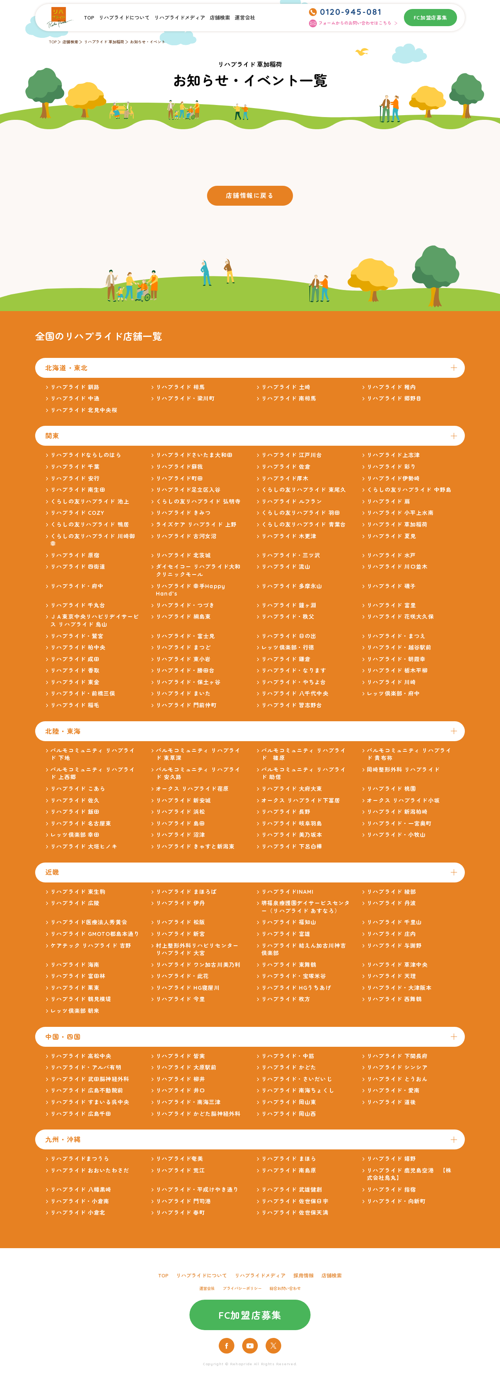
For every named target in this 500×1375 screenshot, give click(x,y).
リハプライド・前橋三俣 (82, 693)
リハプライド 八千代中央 (294, 693)
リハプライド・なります (293, 670)
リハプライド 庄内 (391, 933)
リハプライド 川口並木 (397, 566)
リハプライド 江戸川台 (291, 455)
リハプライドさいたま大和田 (194, 455)
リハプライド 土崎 (286, 387)
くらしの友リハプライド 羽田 (300, 512)
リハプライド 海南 (75, 964)
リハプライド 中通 (75, 398)
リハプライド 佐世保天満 (294, 1212)
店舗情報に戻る (250, 195)
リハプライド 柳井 (180, 1079)
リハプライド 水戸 (391, 555)
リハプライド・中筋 (287, 1056)
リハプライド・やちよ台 (293, 682)
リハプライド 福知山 (288, 922)
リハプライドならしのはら (85, 455)
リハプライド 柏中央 (77, 647)
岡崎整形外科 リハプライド (403, 769)
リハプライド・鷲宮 (77, 636)
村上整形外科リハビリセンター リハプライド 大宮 (197, 949)
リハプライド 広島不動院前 (86, 1090)
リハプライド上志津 (393, 455)
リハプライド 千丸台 (77, 605)
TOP (89, 17)
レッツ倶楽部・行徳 (287, 647)
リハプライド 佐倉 (286, 466)
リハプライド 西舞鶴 (394, 999)
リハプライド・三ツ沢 (290, 555)
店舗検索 (220, 17)
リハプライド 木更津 (288, 536)
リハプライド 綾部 (391, 891)
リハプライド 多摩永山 (291, 586)
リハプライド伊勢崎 (393, 478)
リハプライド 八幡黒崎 (80, 1189)
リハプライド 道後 (391, 1102)
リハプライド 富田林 (77, 976)
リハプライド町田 (179, 478)
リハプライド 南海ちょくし (297, 1090)
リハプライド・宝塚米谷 (293, 976)
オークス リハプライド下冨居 (300, 800)
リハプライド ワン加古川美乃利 (198, 964)
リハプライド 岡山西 (288, 1113)
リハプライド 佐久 (75, 800)
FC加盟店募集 (430, 17)
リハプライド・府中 (77, 586)
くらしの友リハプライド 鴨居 (89, 524)
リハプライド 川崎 (391, 682)
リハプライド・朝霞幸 (396, 659)
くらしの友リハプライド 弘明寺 (198, 501)
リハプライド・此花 (182, 976)
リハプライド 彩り (391, 466)
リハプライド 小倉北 (77, 1212)
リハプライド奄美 (179, 1158)
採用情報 (303, 1275)
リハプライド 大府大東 (291, 788)
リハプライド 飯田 (75, 811)
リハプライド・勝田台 (185, 670)
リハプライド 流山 (286, 566)
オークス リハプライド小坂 (403, 800)
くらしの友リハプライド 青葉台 (303, 524)
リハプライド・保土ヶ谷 (188, 682)
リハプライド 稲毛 (75, 705)
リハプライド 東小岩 (183, 659)
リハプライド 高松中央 (80, 1056)
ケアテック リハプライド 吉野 (90, 945)
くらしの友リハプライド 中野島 (409, 489)
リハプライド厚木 (285, 478)
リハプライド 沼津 (180, 834)
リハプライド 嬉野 (391, 1158)
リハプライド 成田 (75, 659)
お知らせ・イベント (147, 41)
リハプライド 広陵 (75, 903)
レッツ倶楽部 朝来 (75, 1010)
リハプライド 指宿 (391, 1189)
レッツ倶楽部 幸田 (75, 834)
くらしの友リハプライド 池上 (89, 501)
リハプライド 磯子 (391, 586)
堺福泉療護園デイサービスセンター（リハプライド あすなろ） (305, 907)
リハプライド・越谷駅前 (399, 647)
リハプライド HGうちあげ (296, 987)
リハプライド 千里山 (394, 922)
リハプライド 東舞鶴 (288, 964)
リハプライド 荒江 (180, 1170)
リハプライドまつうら (79, 1158)
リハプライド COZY (77, 512)
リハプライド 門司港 (183, 1201)
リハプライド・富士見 (185, 636)
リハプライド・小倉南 (79, 1201)
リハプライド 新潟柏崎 (397, 811)
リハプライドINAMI (287, 891)
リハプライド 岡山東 (288, 1102)
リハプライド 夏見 (391, 536)
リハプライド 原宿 (75, 555)
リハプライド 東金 (75, 682)
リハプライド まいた (183, 693)
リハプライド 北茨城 (183, 555)
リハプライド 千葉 (75, 466)
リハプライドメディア (179, 17)
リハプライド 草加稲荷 (104, 41)
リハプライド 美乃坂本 (291, 834)
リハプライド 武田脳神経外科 (89, 1079)
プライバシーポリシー (242, 1288)
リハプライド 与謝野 (394, 945)
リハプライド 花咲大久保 (400, 616)
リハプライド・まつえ (396, 636)
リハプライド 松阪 (180, 922)
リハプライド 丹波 (391, 903)
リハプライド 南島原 (288, 1170)
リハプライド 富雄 (286, 933)
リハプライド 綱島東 (183, 616)
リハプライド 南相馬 (288, 398)
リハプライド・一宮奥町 (399, 823)
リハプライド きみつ (183, 512)
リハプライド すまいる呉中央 (89, 1102)
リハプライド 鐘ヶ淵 (288, 605)
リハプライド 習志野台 (291, 705)
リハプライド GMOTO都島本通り (94, 933)
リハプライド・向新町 (396, 1201)
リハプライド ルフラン (291, 501)
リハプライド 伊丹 (180, 903)
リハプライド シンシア (397, 1067)
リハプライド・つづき (185, 605)
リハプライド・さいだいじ (296, 1079)
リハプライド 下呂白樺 (291, 846)
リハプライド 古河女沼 (186, 536)
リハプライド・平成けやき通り (197, 1189)
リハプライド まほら (288, 1158)
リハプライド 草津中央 (397, 964)
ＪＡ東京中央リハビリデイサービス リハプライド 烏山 (94, 620)
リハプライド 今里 (180, 999)
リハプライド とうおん (397, 1079)
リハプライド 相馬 (180, 387)
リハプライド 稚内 (391, 387)
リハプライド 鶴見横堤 (80, 999)
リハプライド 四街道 (77, 566)
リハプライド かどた (288, 1067)
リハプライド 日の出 (288, 636)
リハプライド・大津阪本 (399, 987)
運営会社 (245, 17)
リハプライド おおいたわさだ (89, 1170)
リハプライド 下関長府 (397, 1056)
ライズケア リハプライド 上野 (196, 524)
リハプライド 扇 (388, 501)
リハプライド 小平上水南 (400, 512)
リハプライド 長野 (286, 811)
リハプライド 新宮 (180, 933)
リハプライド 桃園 (391, 788)
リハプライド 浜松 (180, 811)
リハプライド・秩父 (287, 616)
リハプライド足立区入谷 (188, 489)
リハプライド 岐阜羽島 (291, 823)
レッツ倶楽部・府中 (393, 693)
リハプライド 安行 (75, 478)
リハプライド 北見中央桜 (83, 410)
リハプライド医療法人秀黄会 (88, 922)
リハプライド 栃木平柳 (397, 670)
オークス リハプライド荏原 (192, 788)
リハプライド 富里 (391, 605)
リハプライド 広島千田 (80, 1113)
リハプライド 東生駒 (77, 891)
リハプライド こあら (77, 788)
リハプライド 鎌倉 (286, 659)
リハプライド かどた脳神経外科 (198, 1113)
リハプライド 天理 (391, 976)
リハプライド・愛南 (393, 1090)
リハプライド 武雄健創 (291, 1189)
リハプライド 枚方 (286, 999)
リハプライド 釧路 (75, 387)
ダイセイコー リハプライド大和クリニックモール (198, 570)
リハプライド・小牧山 (396, 834)
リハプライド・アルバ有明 (85, 1067)
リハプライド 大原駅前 (186, 1067)
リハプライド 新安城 (183, 800)
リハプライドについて (124, 17)
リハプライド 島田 (180, 823)
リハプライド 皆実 (180, 1056)
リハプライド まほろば (186, 891)
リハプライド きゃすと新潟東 (195, 846)
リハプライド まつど (183, 647)
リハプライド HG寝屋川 (188, 987)
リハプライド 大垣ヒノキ (83, 846)
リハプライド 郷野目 (394, 398)
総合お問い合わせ (285, 1288)
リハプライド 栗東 (75, 987)
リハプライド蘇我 (179, 466)
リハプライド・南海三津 (188, 1102)
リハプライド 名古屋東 (80, 823)
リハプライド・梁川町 (185, 398)
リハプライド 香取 (75, 670)
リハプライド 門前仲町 (186, 705)
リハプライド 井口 (180, 1090)
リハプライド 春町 (180, 1212)
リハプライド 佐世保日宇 (294, 1201)
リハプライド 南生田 (77, 489)
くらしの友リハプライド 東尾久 (303, 489)
